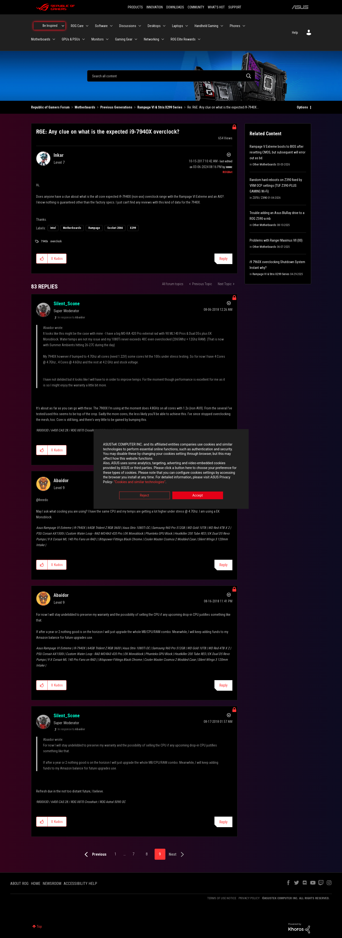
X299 (133, 228)
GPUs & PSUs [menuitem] (71, 39)
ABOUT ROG (19, 883)
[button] (42, 258)
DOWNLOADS (175, 7)
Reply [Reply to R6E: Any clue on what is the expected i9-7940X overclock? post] (223, 258)
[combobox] (171, 76)
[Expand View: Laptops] (186, 26)
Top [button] (39, 926)
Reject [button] (144, 495)
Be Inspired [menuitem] (50, 26)
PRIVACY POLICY (249, 898)
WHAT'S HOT (216, 7)
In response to (71, 317)
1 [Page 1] (115, 854)
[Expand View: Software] (111, 26)
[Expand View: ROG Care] (87, 26)
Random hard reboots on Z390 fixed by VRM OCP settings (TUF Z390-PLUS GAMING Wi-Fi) (276, 185)
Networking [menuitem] (151, 39)
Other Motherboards (264, 164)
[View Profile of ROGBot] (227, 172)
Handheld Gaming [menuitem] (206, 26)
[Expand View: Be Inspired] (63, 26)
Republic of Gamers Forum (50, 107)
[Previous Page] (94, 854)
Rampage (94, 228)
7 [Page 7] (134, 854)
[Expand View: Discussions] (139, 26)
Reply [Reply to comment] (223, 565)
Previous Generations (116, 107)
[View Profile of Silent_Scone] (67, 303)
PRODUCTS (135, 7)
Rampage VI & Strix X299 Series (159, 107)
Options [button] (302, 107)
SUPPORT (234, 7)
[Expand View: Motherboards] (53, 39)
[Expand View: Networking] (162, 39)
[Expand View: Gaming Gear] (136, 39)
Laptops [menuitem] (177, 26)
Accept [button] (197, 495)
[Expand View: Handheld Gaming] (221, 26)
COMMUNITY (196, 7)
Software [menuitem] (101, 26)
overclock (56, 241)
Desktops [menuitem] (154, 26)
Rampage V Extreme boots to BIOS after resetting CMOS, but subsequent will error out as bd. (277, 152)
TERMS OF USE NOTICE (221, 898)
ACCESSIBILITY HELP (80, 883)
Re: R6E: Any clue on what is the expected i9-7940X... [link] (223, 107)
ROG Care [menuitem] (77, 26)
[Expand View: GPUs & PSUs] (83, 39)
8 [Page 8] (147, 854)
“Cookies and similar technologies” (139, 482)
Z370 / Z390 (259, 197)
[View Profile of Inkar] (59, 155)
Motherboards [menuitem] (40, 39)
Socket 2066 (115, 228)
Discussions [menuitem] (127, 26)
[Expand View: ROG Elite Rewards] (199, 39)
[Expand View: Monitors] (107, 39)
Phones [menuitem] (235, 26)
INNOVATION (154, 7)
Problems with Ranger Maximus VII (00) (276, 240)
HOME (35, 883)
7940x (44, 241)
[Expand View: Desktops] (164, 26)
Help (295, 32)
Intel (53, 228)
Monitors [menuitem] (97, 39)
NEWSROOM (52, 883)
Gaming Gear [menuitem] (123, 39)
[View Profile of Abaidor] (61, 480)
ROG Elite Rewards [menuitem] (183, 39)
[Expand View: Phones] (243, 26)
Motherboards (85, 107)
